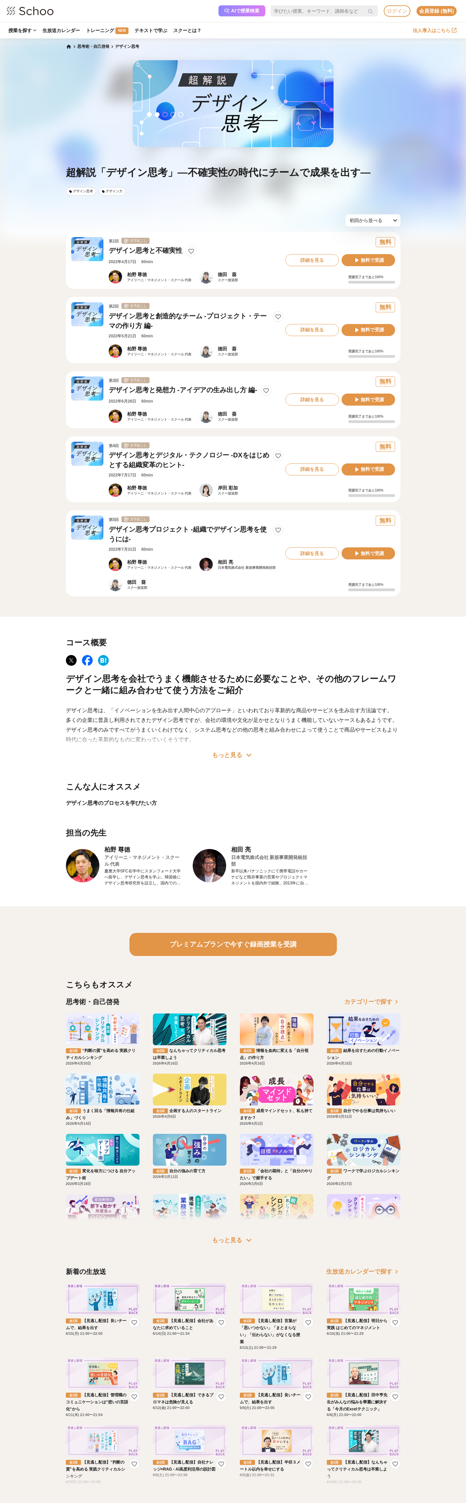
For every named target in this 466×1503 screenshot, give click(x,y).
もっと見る (233, 755)
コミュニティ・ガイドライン (125, 1456)
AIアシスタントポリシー (121, 1475)
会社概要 (251, 1437)
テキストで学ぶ (150, 30)
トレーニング (107, 30)
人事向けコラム (191, 1446)
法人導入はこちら (435, 30)
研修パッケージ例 (193, 1437)
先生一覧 (66, 1466)
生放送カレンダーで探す (363, 1209)
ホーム (64, 1427)
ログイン (397, 11)
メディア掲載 (255, 1466)
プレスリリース (257, 1456)
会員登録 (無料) (436, 11)
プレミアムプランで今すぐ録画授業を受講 (233, 944)
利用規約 (107, 1446)
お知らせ (66, 1437)
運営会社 (251, 1427)
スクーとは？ (187, 30)
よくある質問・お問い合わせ (125, 1437)
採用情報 (251, 1446)
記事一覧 (66, 1475)
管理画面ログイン (193, 1456)
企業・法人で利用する (197, 1427)
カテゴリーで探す (372, 1002)
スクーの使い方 (72, 1456)
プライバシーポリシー (119, 1466)
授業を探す (22, 30)
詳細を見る (312, 260)
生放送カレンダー (61, 30)
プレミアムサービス (117, 1427)
